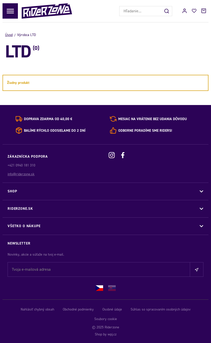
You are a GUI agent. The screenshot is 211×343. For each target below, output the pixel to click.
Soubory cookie (105, 319)
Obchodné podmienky (78, 309)
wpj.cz (112, 334)
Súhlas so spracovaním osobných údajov (161, 309)
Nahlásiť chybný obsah (37, 309)
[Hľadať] (167, 11)
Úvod (9, 34)
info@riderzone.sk (21, 174)
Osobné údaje (112, 309)
